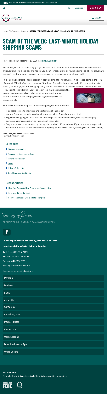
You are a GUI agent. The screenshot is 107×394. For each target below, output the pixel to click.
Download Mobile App (15, 344)
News (10, 163)
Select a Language (76, 8)
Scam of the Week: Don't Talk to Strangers (26, 197)
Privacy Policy (9, 372)
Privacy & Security (48, 60)
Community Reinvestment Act (21, 154)
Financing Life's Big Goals (19, 193)
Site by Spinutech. (59, 376)
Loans (7, 292)
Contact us (8, 271)
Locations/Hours (13, 314)
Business (8, 285)
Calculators (10, 329)
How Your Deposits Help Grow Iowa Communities (29, 188)
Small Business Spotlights (19, 173)
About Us (9, 300)
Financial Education (16, 158)
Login (95, 7)
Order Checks (11, 351)
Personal (8, 277)
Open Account (11, 336)
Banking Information (17, 149)
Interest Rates (11, 321)
